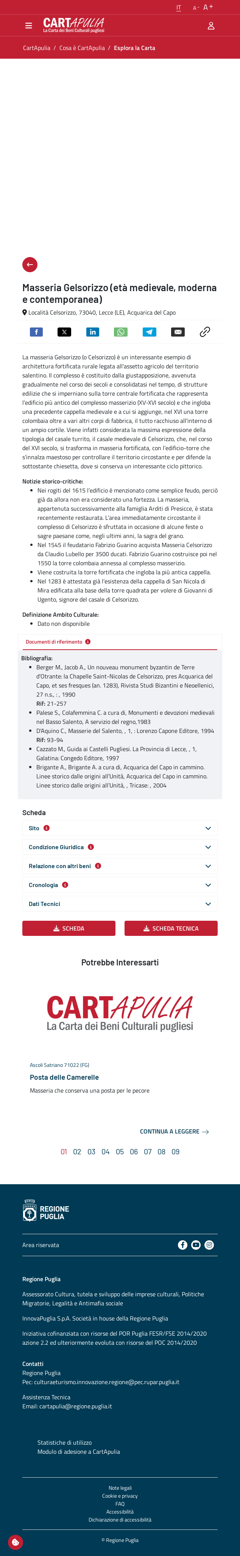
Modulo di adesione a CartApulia (78, 1451)
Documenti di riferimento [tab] (58, 641)
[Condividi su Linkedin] (92, 331)
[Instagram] (209, 1245)
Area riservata (40, 1244)
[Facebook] (182, 1245)
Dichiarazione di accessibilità (120, 1519)
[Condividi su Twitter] (64, 331)
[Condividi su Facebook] (36, 331)
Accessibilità (120, 1511)
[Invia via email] (178, 331)
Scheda (68, 928)
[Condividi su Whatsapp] (121, 331)
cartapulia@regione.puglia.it (75, 1406)
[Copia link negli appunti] (205, 330)
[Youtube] (196, 1245)
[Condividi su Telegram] (149, 331)
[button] (178, 7)
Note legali (120, 1488)
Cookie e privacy (120, 1496)
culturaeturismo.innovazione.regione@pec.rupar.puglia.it (106, 1381)
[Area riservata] (211, 25)
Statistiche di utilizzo (64, 1442)
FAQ (120, 1504)
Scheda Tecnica (171, 928)
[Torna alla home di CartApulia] (72, 25)
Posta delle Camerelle (64, 1077)
